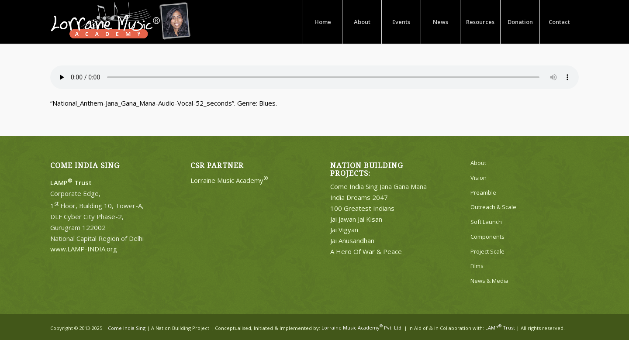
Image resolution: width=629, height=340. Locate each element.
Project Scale (487, 251)
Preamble (483, 192)
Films (477, 266)
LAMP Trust (500, 327)
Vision (478, 178)
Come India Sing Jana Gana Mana (378, 186)
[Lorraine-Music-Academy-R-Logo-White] (120, 22)
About (478, 163)
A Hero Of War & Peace (366, 251)
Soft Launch (486, 222)
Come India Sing (126, 327)
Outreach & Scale (493, 207)
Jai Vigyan (344, 229)
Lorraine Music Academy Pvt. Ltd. (362, 327)
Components (487, 236)
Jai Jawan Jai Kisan (356, 219)
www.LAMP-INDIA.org (83, 248)
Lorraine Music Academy (229, 180)
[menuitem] (322, 22)
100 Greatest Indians (362, 208)
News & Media (489, 281)
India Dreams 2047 (359, 197)
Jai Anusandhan (352, 240)
